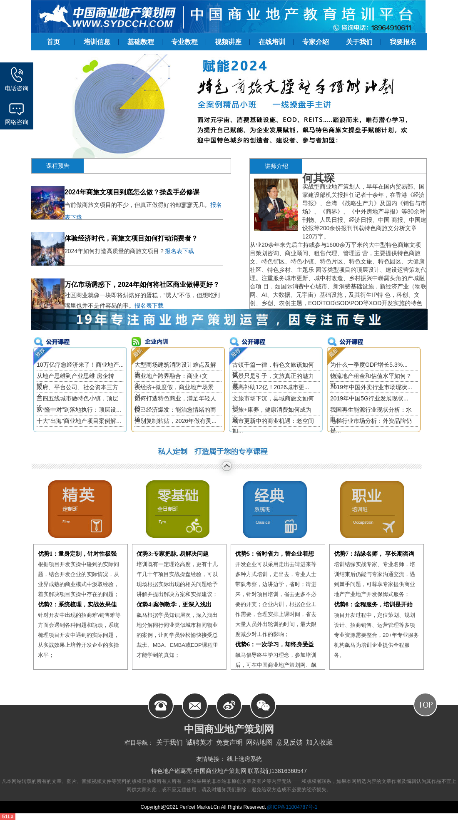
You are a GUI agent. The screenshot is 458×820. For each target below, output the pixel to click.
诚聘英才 (199, 742)
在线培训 (272, 41)
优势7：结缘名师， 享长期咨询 (374, 554)
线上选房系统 (244, 758)
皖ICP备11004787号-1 (291, 807)
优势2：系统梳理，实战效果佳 (77, 604)
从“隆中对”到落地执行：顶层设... (79, 409)
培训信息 (97, 41)
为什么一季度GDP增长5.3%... (369, 364)
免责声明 (229, 742)
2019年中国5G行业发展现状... (369, 398)
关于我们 (359, 41)
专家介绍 (315, 41)
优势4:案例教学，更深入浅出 (174, 604)
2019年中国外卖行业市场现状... (371, 387)
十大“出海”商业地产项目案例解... (79, 420)
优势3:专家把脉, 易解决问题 (173, 554)
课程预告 (58, 165)
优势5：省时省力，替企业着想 (274, 554)
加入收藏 (319, 742)
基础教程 (140, 41)
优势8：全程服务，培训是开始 (373, 604)
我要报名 (403, 41)
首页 (53, 41)
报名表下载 (179, 251)
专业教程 (184, 41)
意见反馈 (289, 742)
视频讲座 (228, 41)
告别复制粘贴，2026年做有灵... (175, 420)
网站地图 (259, 742)
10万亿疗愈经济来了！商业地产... (80, 364)
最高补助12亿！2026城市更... (270, 387)
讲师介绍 (276, 166)
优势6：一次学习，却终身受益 (274, 644)
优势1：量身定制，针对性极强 (77, 554)
